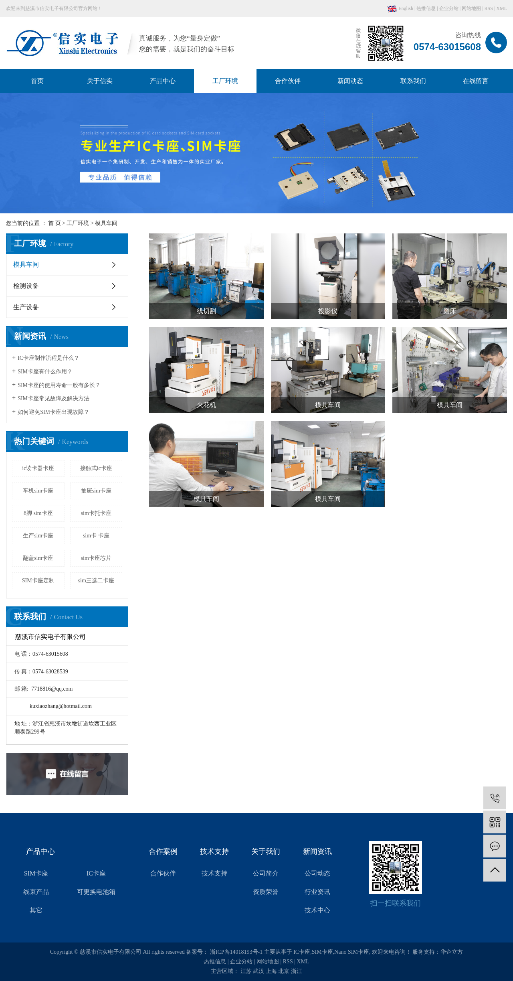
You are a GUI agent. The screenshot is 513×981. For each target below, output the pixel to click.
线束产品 (36, 891)
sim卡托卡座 (96, 513)
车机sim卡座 (38, 491)
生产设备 (26, 307)
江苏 (246, 971)
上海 (271, 971)
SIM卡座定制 (38, 581)
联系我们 (413, 80)
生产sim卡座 (38, 536)
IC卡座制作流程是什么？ (48, 358)
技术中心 (317, 910)
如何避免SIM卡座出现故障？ (53, 412)
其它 (36, 910)
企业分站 (448, 8)
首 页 (54, 223)
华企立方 (451, 952)
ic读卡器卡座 (38, 468)
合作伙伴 (288, 80)
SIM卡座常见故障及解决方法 (53, 398)
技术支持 (214, 873)
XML (501, 8)
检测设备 (26, 285)
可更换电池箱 (96, 891)
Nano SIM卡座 (351, 952)
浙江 (296, 971)
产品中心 (163, 80)
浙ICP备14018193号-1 (236, 952)
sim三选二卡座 (96, 581)
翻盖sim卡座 (38, 558)
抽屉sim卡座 (96, 491)
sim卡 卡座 (96, 536)
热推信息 (426, 8)
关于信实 (100, 80)
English (400, 8)
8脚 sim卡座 (38, 513)
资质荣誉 (266, 891)
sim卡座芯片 (96, 558)
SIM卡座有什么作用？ (45, 372)
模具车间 (106, 223)
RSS (489, 8)
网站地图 (471, 8)
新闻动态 (350, 80)
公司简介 (266, 873)
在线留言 (476, 80)
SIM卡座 (36, 873)
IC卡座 (96, 873)
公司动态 (317, 873)
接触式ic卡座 (96, 468)
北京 (283, 971)
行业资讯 (317, 891)
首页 (37, 80)
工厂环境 (225, 80)
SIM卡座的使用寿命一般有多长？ (59, 385)
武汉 (258, 971)
